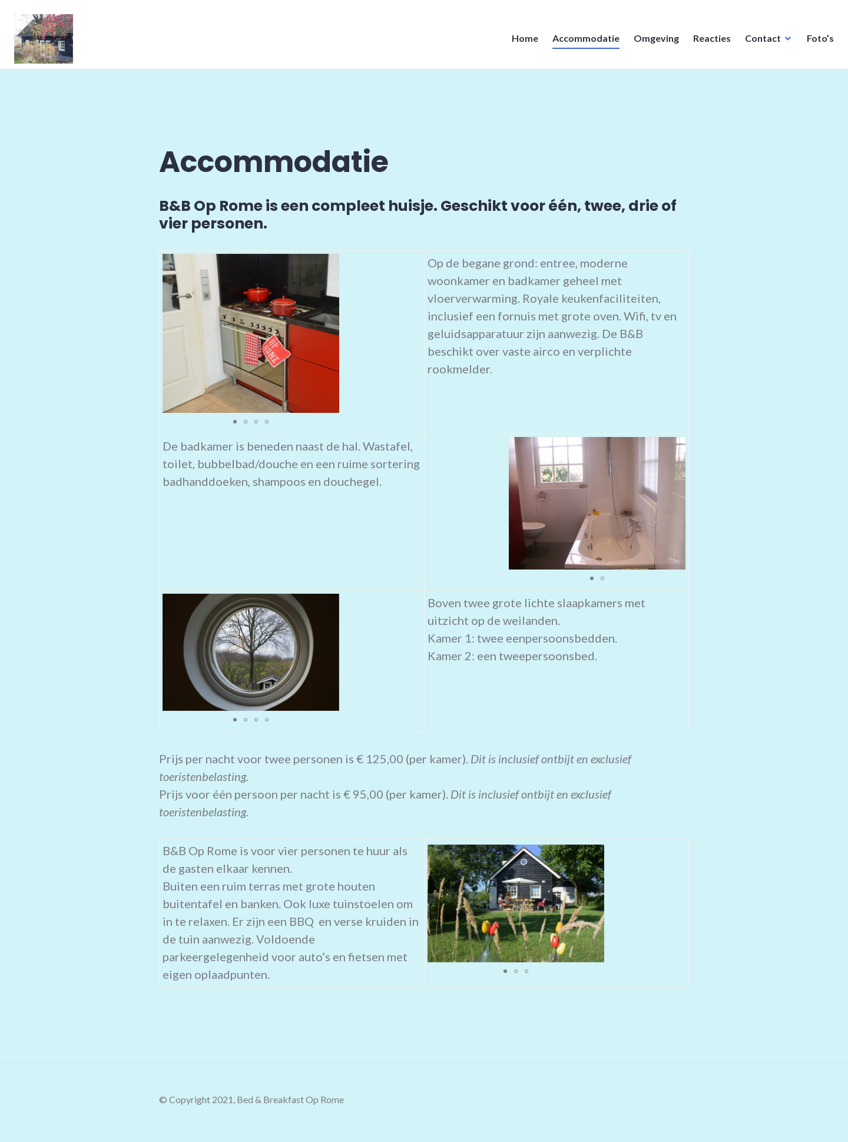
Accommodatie (582, 41)
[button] (235, 422)
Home (521, 41)
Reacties (708, 41)
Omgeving (652, 41)
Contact (759, 41)
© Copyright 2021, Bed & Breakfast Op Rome (251, 1099)
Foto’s (816, 41)
